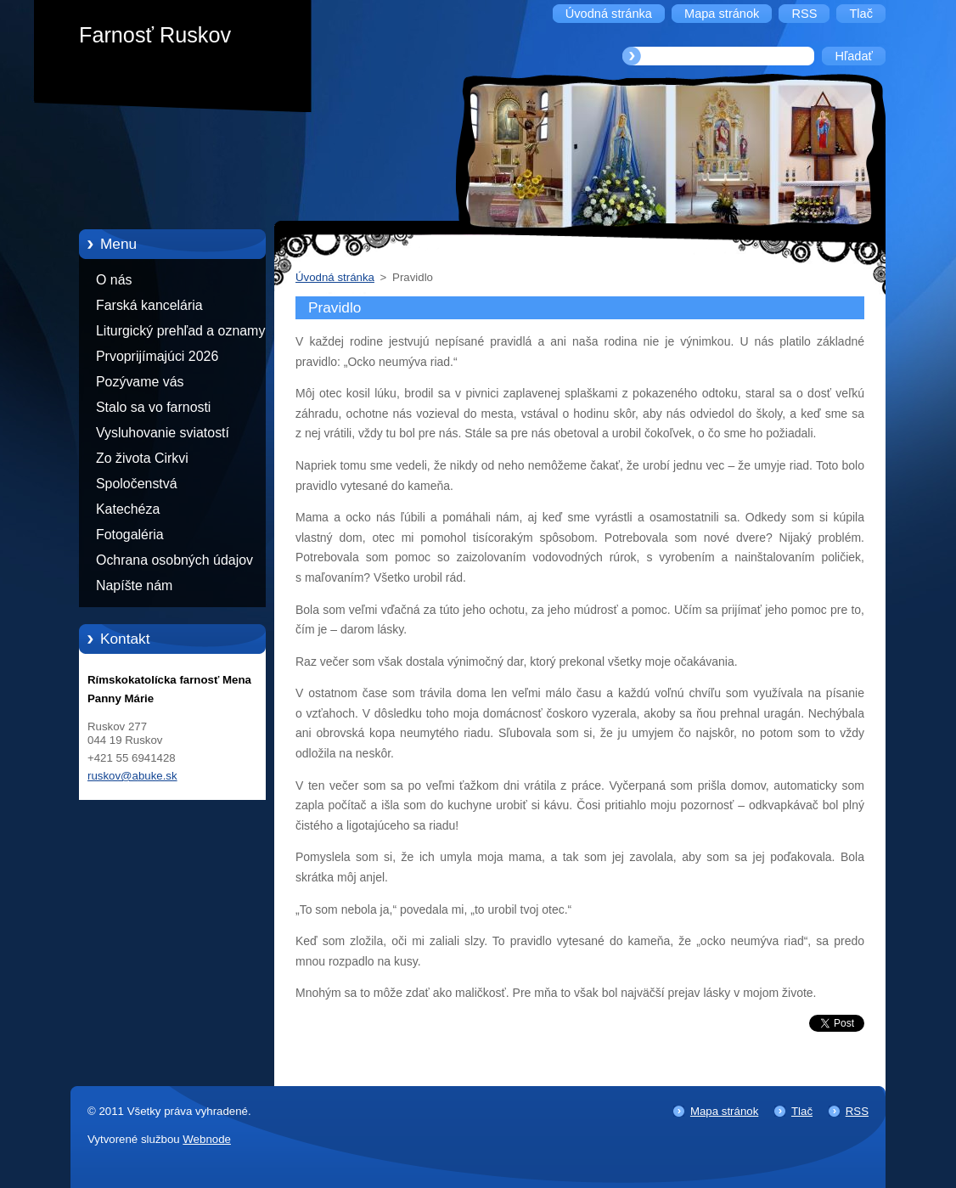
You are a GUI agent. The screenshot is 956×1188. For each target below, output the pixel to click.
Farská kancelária (149, 305)
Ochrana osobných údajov (174, 560)
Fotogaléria (130, 534)
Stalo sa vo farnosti (153, 407)
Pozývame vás (140, 381)
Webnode (207, 1139)
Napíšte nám (134, 585)
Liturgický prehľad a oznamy (180, 331)
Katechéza (128, 509)
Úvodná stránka (334, 277)
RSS (857, 1111)
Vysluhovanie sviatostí (162, 432)
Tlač (802, 1111)
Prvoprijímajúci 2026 (157, 356)
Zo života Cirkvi (142, 458)
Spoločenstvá (136, 483)
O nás (114, 280)
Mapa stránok (724, 1111)
